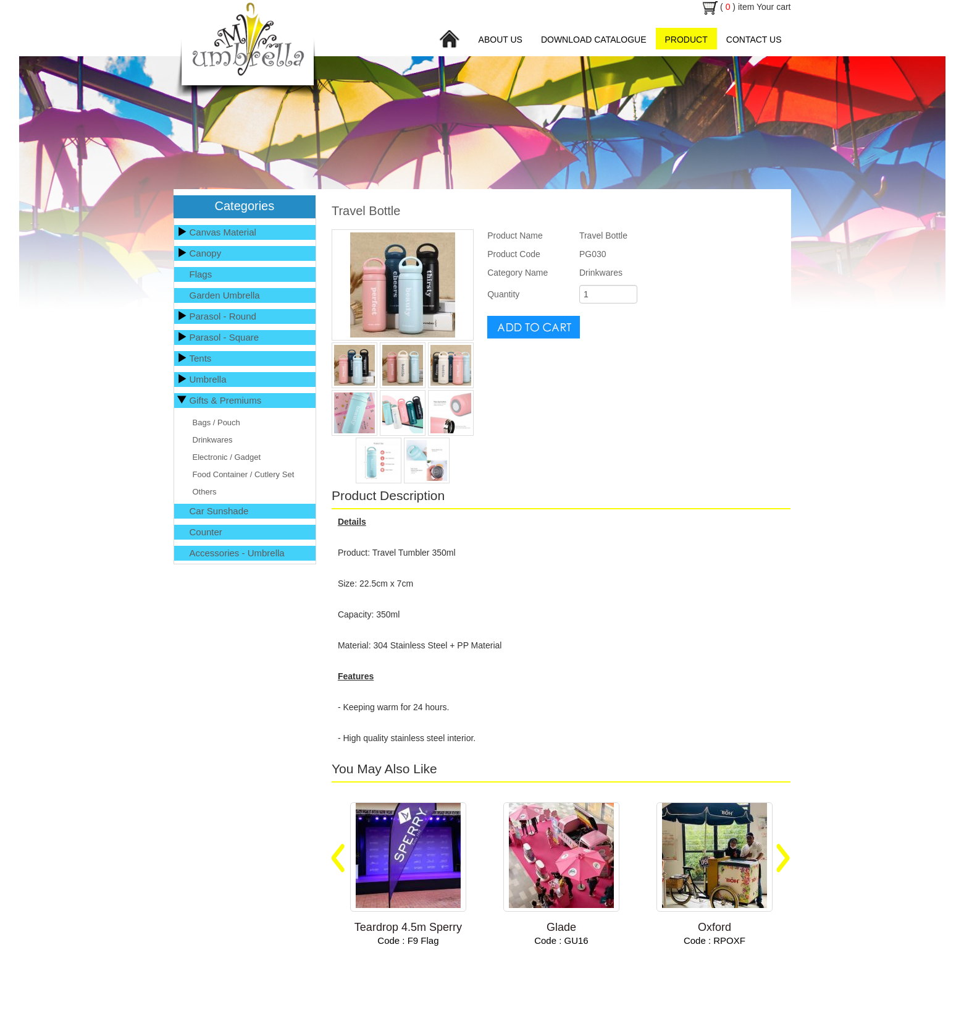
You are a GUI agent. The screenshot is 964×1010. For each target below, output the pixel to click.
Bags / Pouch (216, 422)
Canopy (206, 253)
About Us (500, 40)
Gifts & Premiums (226, 400)
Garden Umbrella (225, 295)
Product (686, 40)
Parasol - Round (223, 316)
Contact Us (754, 40)
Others (205, 491)
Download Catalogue (594, 40)
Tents (201, 358)
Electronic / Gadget (227, 457)
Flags (201, 274)
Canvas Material (223, 232)
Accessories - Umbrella (237, 553)
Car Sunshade (219, 511)
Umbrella (208, 379)
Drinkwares (213, 439)
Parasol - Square (224, 337)
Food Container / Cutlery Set (244, 474)
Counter (206, 532)
